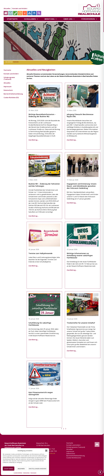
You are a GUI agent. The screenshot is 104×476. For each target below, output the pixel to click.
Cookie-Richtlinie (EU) (11, 98)
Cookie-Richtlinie (18, 473)
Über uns (69, 19)
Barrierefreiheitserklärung (13, 94)
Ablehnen (21, 469)
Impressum (33, 473)
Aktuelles (7, 8)
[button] (46, 451)
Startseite (12, 19)
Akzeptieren (8, 469)
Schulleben (31, 19)
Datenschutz (26, 473)
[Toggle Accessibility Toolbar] (100, 472)
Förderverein (89, 19)
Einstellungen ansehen (37, 469)
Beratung (51, 19)
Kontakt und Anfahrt (19, 8)
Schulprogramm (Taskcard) (9, 78)
